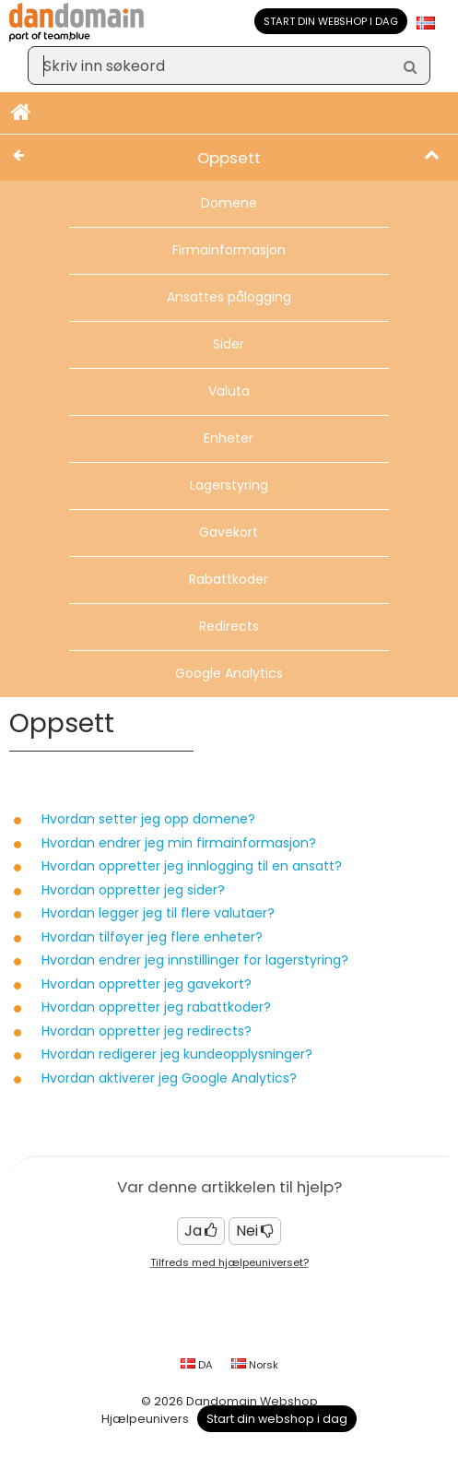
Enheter (228, 438)
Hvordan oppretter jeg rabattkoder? (156, 1007)
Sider (228, 344)
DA (197, 1364)
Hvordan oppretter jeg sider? (133, 890)
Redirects (229, 626)
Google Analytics (229, 673)
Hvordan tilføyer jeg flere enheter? (152, 937)
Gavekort (228, 532)
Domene (229, 203)
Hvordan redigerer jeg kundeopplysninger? (176, 1054)
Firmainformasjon (229, 250)
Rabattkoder (228, 579)
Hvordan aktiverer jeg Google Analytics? (169, 1078)
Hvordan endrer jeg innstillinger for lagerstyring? (194, 960)
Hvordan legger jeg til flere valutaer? (158, 913)
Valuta (229, 391)
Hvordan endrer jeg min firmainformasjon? (178, 843)
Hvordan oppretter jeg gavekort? (146, 984)
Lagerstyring (229, 485)
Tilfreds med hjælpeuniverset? (229, 1262)
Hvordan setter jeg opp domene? (148, 819)
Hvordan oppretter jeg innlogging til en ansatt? (191, 866)
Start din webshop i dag (331, 21)
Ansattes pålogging (229, 297)
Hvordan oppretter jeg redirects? (146, 1031)
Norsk (254, 1364)
